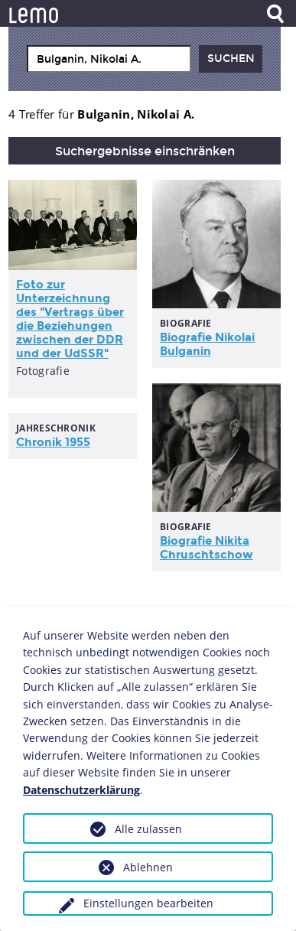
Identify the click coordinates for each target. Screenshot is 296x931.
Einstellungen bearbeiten (148, 903)
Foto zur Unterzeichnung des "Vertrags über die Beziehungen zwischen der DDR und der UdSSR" (70, 319)
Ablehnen (148, 867)
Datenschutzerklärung (81, 790)
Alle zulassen (148, 829)
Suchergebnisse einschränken (145, 151)
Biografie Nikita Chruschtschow (206, 548)
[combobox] (109, 59)
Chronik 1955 (53, 442)
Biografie (207, 344)
